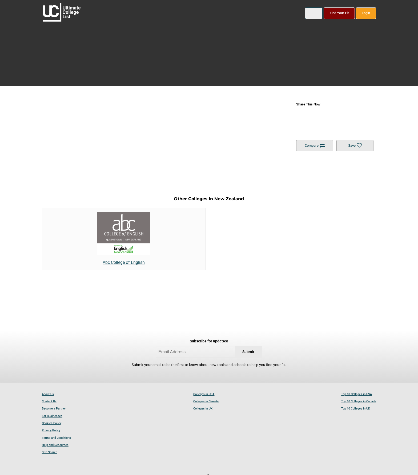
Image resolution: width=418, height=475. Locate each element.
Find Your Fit (339, 13)
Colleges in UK (202, 408)
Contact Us (49, 401)
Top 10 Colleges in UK (355, 408)
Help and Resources (55, 445)
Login (366, 13)
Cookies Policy (51, 423)
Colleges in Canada (206, 401)
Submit (248, 352)
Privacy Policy (51, 430)
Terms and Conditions (56, 438)
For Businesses (52, 416)
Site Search (49, 452)
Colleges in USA (203, 394)
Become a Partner (54, 408)
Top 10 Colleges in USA (356, 394)
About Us (48, 394)
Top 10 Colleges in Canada (358, 401)
